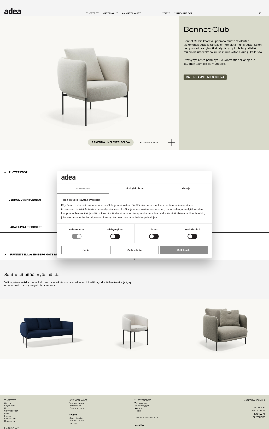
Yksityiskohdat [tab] (134, 188)
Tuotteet (92, 13)
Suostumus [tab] (83, 188)
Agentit (138, 408)
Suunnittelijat (76, 418)
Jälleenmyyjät (141, 406)
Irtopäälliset (10, 418)
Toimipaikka (140, 403)
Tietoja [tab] (186, 188)
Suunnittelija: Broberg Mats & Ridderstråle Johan (48, 254)
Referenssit (75, 406)
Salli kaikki (183, 250)
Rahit (7, 408)
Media (137, 411)
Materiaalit (110, 13)
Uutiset (73, 423)
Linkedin (259, 414)
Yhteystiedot (183, 13)
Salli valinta (134, 250)
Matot (7, 416)
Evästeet (139, 425)
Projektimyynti (77, 408)
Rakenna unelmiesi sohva (111, 142)
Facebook (259, 407)
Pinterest (259, 417)
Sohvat (8, 403)
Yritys (166, 13)
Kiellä (85, 250)
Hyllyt (7, 413)
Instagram (258, 411)
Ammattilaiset (131, 13)
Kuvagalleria (149, 142)
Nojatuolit (9, 406)
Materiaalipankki (254, 400)
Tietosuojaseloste (146, 418)
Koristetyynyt (11, 421)
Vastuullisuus (76, 403)
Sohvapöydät (11, 411)
